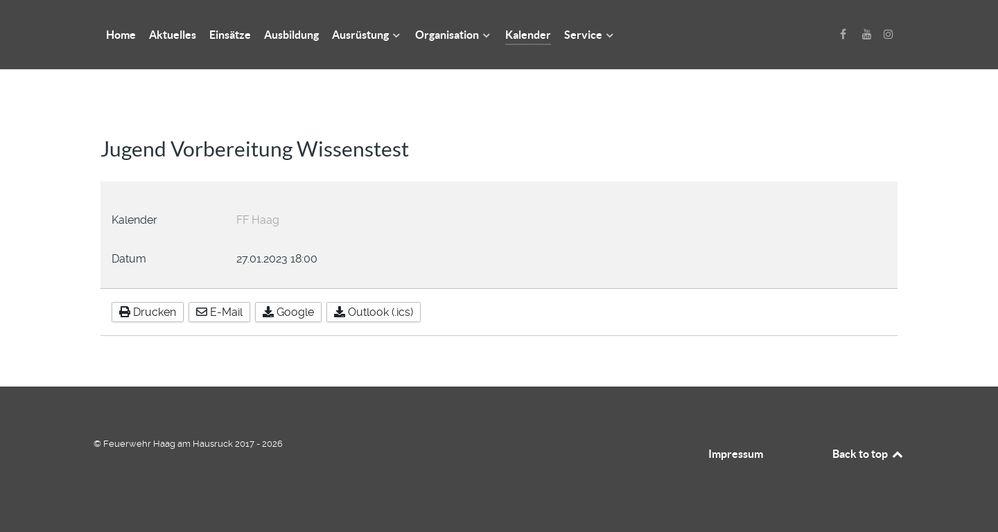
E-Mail (219, 312)
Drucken (147, 312)
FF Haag (257, 220)
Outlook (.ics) (373, 312)
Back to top (868, 453)
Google (288, 312)
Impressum (735, 453)
